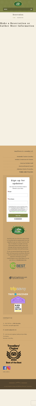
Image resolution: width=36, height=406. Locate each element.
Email (9, 191)
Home (14, 17)
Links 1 (4, 371)
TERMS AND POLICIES (26, 172)
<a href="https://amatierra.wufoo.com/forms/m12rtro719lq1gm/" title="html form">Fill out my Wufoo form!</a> (18, 86)
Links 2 (8, 371)
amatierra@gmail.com (10, 330)
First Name (11, 199)
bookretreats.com (21, 260)
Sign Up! (18, 215)
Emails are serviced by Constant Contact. (19, 211)
